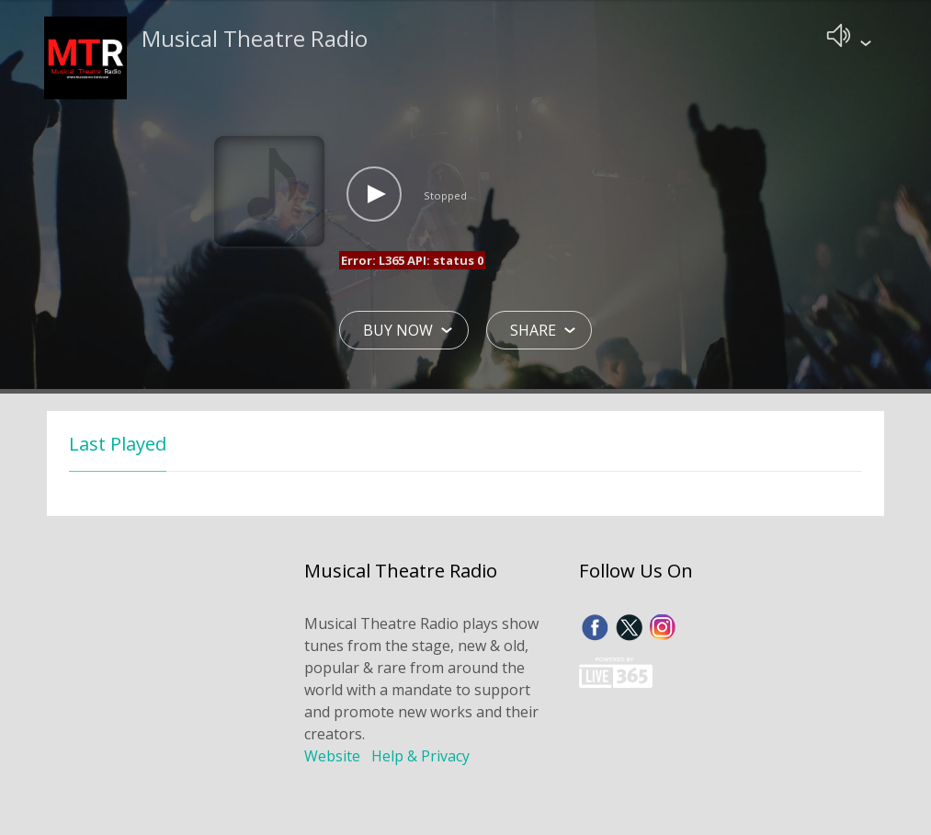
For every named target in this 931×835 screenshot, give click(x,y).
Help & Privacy (420, 758)
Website (332, 758)
